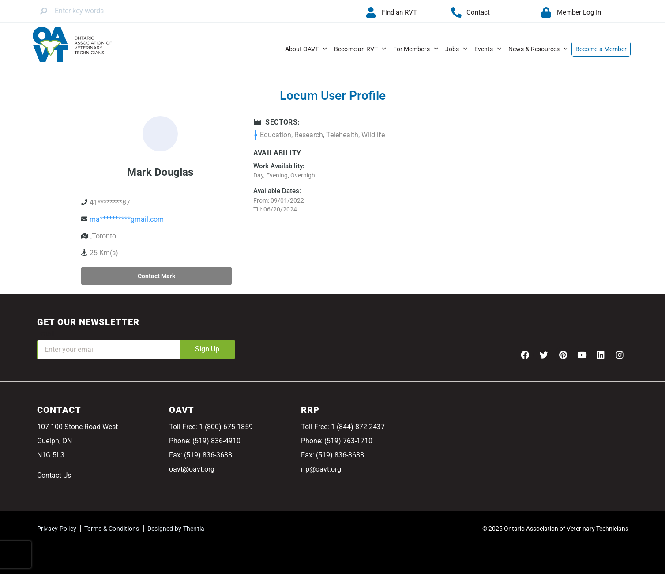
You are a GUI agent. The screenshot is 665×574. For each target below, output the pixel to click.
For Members (415, 49)
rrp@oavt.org (321, 469)
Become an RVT (360, 49)
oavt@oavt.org (191, 469)
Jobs (456, 49)
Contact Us (54, 475)
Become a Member (601, 49)
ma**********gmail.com (127, 219)
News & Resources (538, 49)
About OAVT (306, 49)
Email (46, 334)
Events (487, 49)
